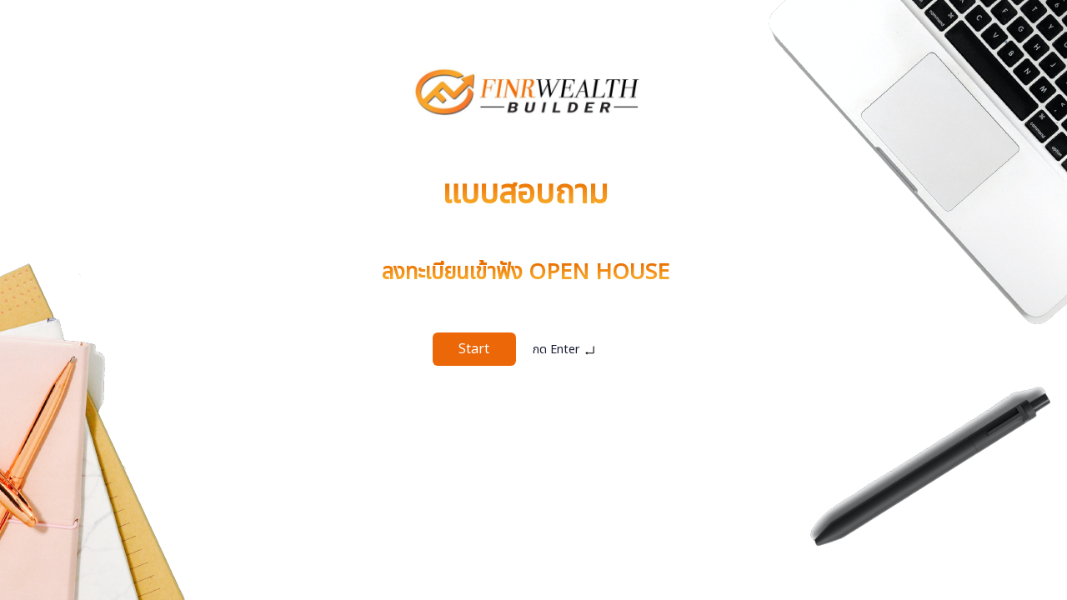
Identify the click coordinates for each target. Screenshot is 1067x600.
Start (473, 349)
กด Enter (564, 349)
